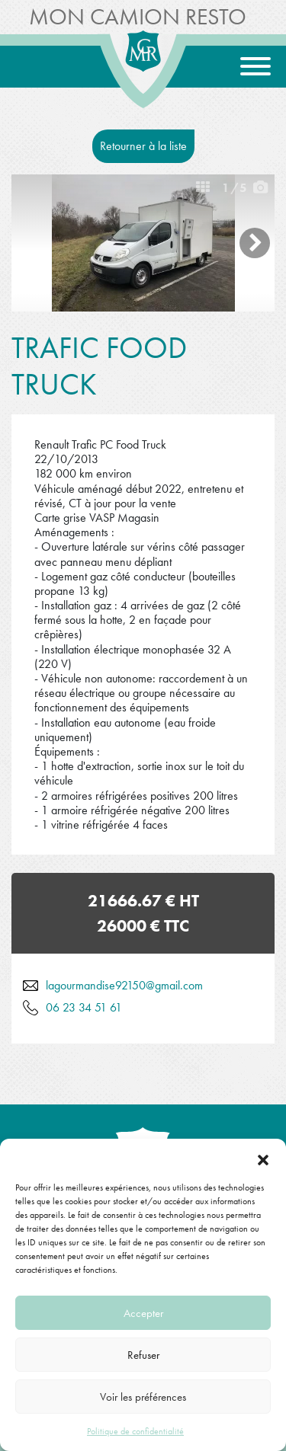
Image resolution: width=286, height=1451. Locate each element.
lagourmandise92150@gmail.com (124, 985)
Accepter (143, 1313)
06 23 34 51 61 (84, 1007)
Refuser (143, 1355)
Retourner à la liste (143, 146)
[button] (263, 1157)
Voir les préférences (143, 1397)
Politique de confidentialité (135, 1431)
